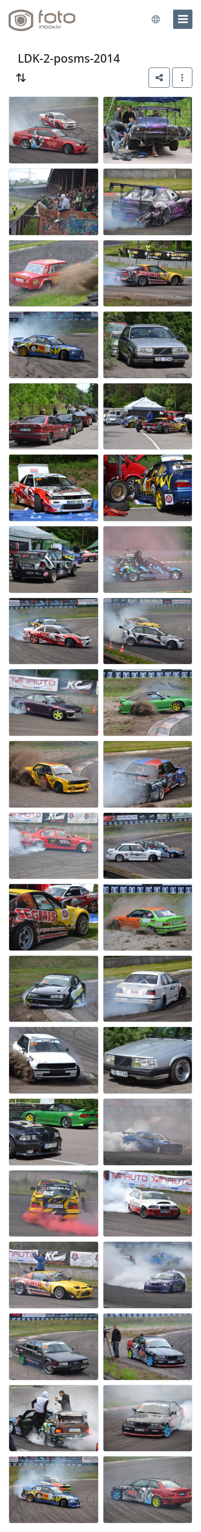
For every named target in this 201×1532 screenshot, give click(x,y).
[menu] (182, 19)
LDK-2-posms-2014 (69, 58)
